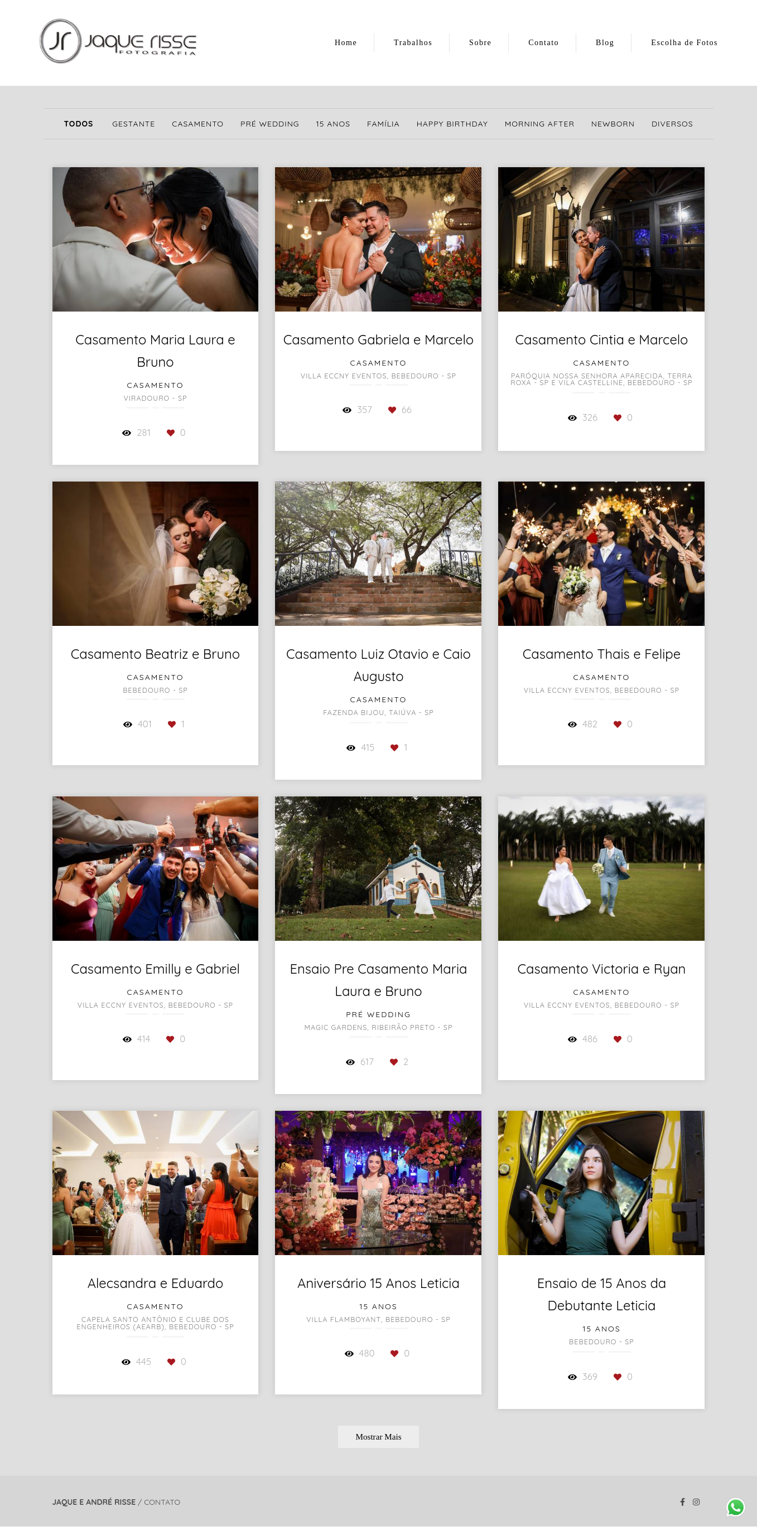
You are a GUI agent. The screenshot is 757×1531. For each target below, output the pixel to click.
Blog (605, 42)
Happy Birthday (452, 124)
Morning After (540, 124)
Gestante (133, 124)
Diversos (672, 124)
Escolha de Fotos (684, 42)
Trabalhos (413, 42)
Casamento (198, 124)
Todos (78, 124)
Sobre (480, 42)
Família (383, 124)
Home (346, 42)
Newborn (613, 124)
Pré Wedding (270, 124)
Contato (543, 42)
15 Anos (333, 124)
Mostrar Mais (378, 1436)
